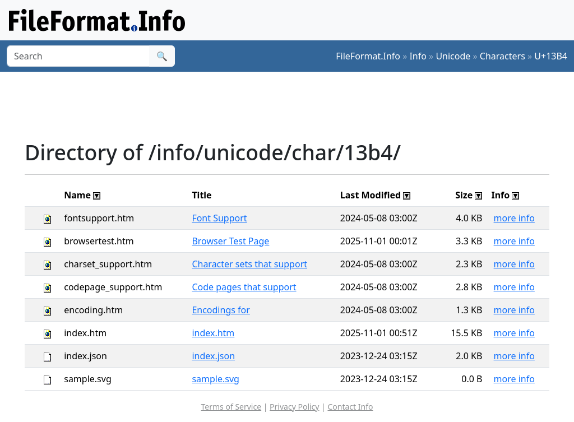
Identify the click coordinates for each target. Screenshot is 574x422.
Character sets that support (249, 264)
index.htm (213, 333)
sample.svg (215, 379)
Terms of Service (231, 406)
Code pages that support (244, 287)
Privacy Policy (294, 406)
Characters (502, 56)
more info (514, 218)
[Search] (78, 56)
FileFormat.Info (368, 56)
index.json (213, 356)
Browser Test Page (230, 241)
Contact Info (350, 406)
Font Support (219, 218)
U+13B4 (550, 56)
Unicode (453, 56)
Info (418, 56)
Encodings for (220, 310)
